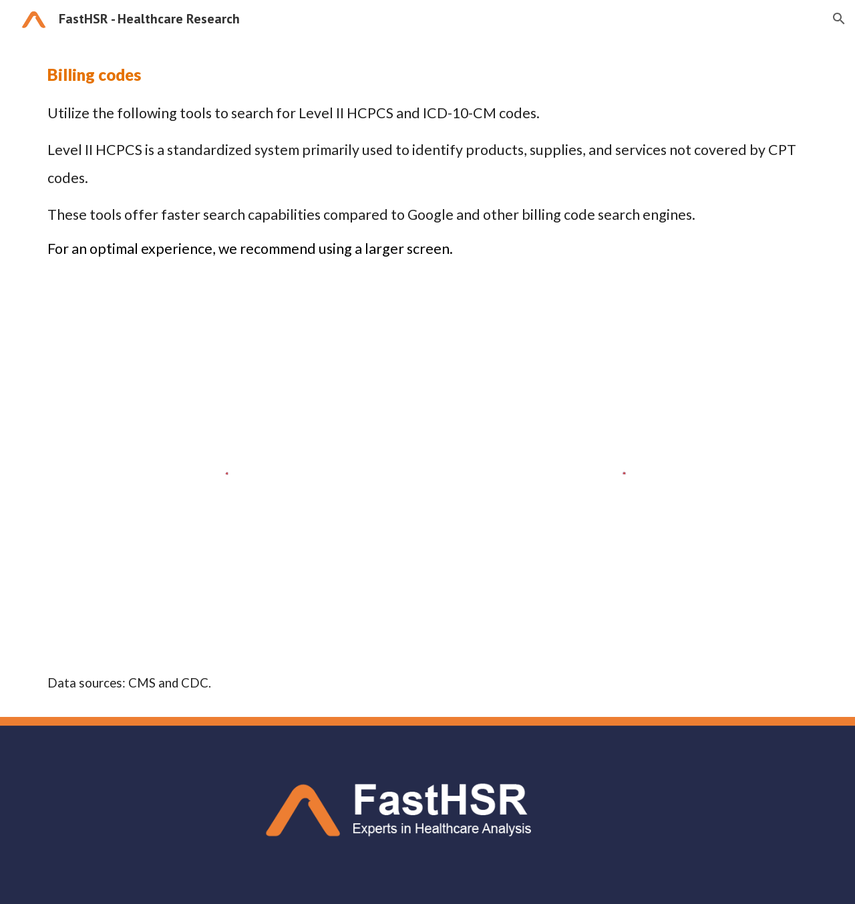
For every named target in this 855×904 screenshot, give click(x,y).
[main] (427, 159)
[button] (839, 19)
